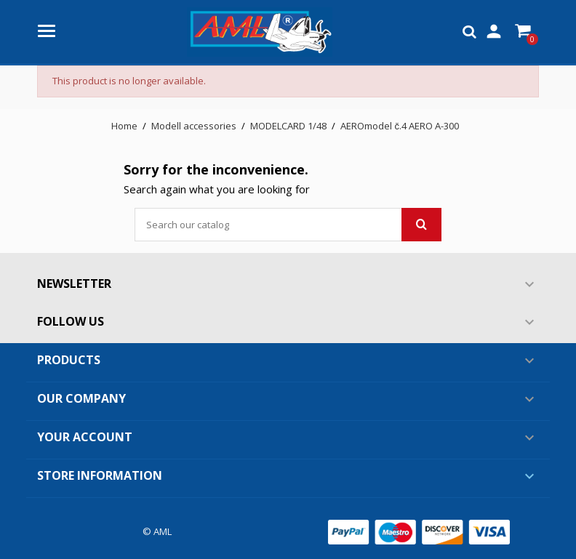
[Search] (288, 224)
